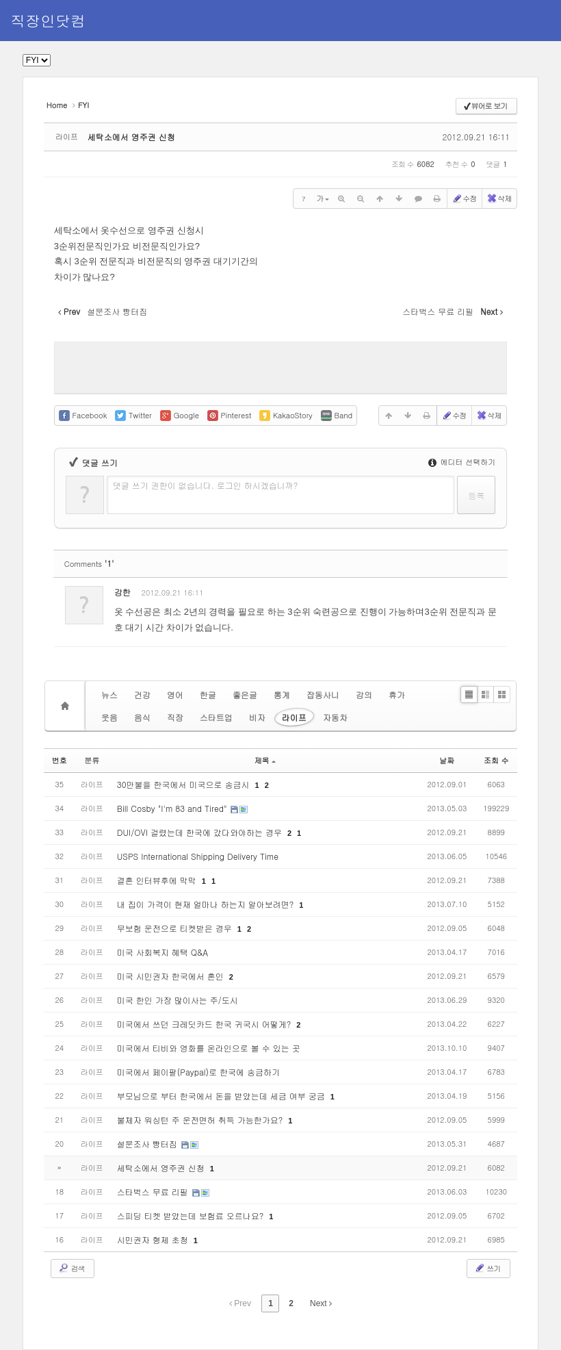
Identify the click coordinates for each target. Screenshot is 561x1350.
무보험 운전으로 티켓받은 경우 (176, 928)
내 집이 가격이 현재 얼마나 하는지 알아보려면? (206, 904)
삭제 (498, 198)
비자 (257, 717)
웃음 (109, 717)
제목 (265, 760)
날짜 (446, 760)
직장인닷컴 (48, 20)
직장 (175, 717)
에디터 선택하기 (461, 462)
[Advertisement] (280, 366)
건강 (142, 694)
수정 (464, 198)
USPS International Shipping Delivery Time (197, 856)
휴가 (397, 694)
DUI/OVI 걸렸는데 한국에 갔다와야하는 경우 (201, 832)
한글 (208, 694)
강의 (364, 694)
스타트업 (216, 717)
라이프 (294, 717)
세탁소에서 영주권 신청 (131, 136)
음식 (142, 717)
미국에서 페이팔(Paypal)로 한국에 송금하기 (198, 1072)
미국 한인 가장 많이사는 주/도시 (177, 1000)
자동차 (335, 717)
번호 (59, 760)
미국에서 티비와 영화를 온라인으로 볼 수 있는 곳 (208, 1048)
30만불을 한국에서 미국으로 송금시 (184, 784)
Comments (89, 564)
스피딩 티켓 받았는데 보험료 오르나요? (191, 1215)
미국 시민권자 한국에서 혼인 (171, 976)
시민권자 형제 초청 (154, 1239)
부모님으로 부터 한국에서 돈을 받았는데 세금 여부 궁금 (222, 1095)
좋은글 (245, 694)
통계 (282, 694)
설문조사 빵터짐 (148, 1143)
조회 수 (496, 760)
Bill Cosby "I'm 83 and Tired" (173, 808)
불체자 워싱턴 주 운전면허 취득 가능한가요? (201, 1119)
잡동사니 (322, 694)
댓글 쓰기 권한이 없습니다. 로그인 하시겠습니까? (205, 485)
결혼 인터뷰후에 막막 (158, 880)
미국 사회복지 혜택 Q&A (162, 952)
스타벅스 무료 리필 (154, 1191)
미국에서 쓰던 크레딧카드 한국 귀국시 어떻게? (205, 1024)
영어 (175, 694)
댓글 (486, 595)
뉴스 (109, 694)
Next (321, 1303)
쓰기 (487, 1267)
